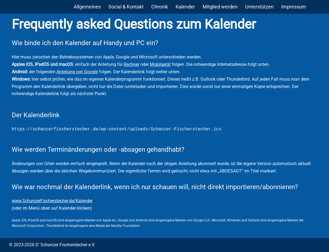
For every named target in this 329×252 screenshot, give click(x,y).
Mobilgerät (160, 64)
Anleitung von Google (77, 71)
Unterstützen (259, 7)
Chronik (159, 7)
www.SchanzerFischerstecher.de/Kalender (52, 200)
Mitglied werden (220, 7)
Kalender (185, 7)
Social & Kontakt (126, 7)
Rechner (131, 64)
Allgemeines (87, 7)
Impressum (293, 7)
